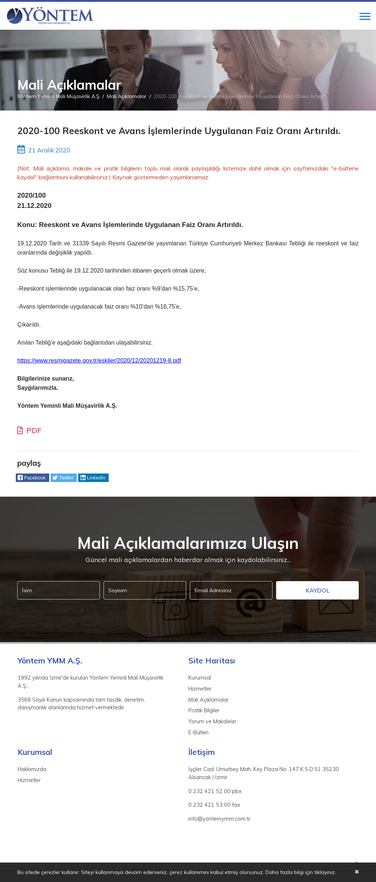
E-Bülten (198, 732)
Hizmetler (200, 688)
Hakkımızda (32, 769)
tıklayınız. (325, 873)
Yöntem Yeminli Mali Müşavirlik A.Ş (58, 96)
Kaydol (317, 590)
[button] (32, 478)
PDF (29, 430)
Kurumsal (199, 677)
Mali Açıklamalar (127, 96)
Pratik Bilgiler (204, 710)
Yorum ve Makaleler (212, 721)
